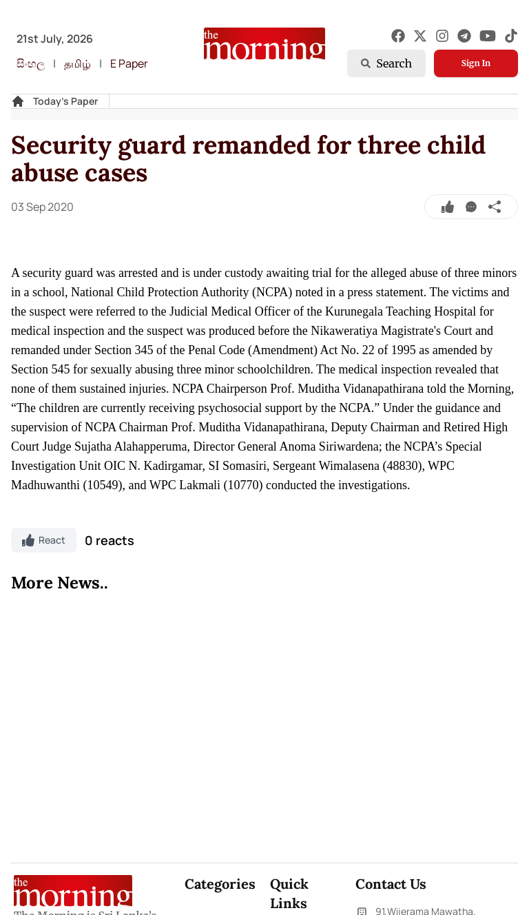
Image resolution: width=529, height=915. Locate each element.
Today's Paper (65, 100)
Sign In (475, 63)
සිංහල (31, 63)
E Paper (129, 63)
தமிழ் (77, 63)
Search (386, 63)
